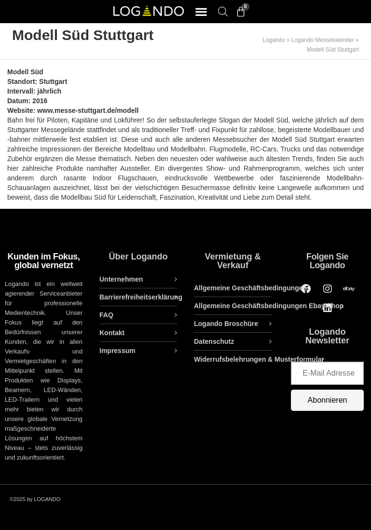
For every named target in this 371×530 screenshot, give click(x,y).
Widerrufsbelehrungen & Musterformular (259, 359)
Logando (273, 40)
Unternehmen (121, 279)
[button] (201, 11)
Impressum (117, 350)
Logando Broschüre (226, 323)
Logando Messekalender (322, 40)
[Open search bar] (223, 11)
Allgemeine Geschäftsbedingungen (250, 288)
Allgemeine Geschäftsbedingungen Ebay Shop (269, 306)
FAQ (106, 315)
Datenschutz (214, 341)
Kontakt (111, 333)
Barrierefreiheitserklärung (138, 297)
